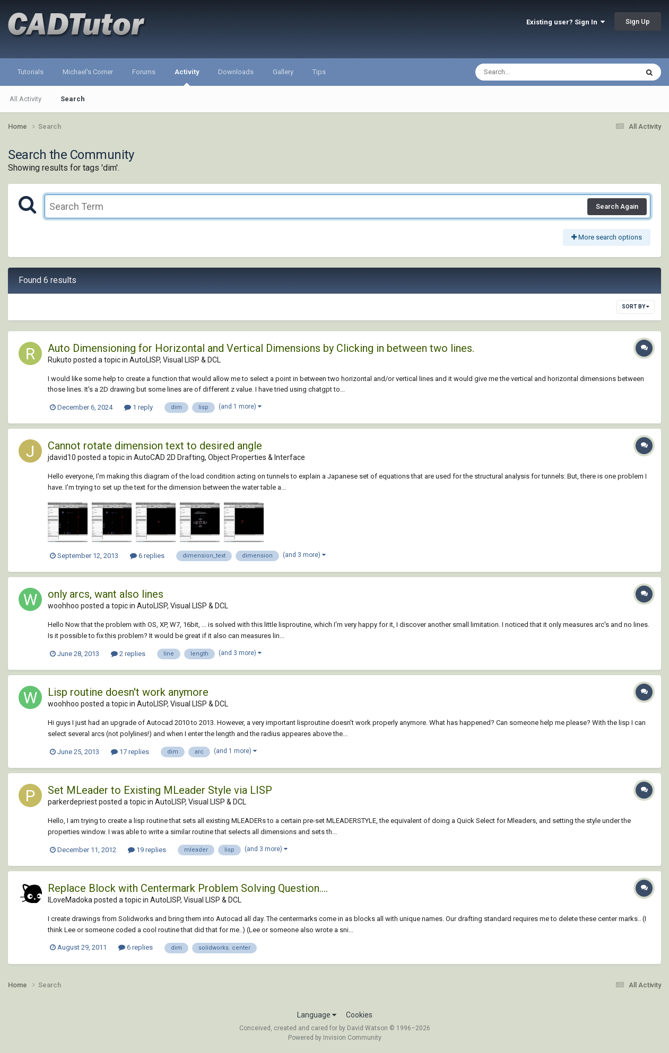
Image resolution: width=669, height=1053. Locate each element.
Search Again (617, 206)
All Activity (25, 99)
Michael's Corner (88, 72)
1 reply (138, 407)
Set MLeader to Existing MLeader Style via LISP (160, 790)
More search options (606, 237)
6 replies (147, 556)
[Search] (529, 72)
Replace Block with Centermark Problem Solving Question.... (188, 888)
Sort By (635, 306)
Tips (319, 72)
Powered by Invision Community (334, 1037)
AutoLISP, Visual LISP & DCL (175, 360)
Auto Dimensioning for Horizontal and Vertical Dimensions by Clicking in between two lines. (261, 348)
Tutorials (31, 72)
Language (316, 1015)
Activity (187, 77)
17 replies (130, 752)
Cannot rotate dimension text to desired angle (155, 445)
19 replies (147, 850)
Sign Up (637, 21)
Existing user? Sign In (565, 22)
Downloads (236, 72)
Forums (143, 72)
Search (72, 99)
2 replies (128, 654)
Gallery (283, 72)
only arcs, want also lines (105, 594)
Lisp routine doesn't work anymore (128, 692)
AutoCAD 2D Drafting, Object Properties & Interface (219, 457)
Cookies (359, 1015)
